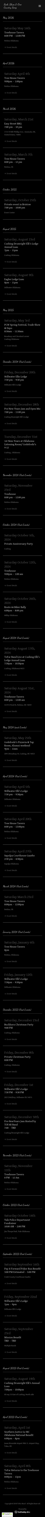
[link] (16, 8)
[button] (39, 6)
